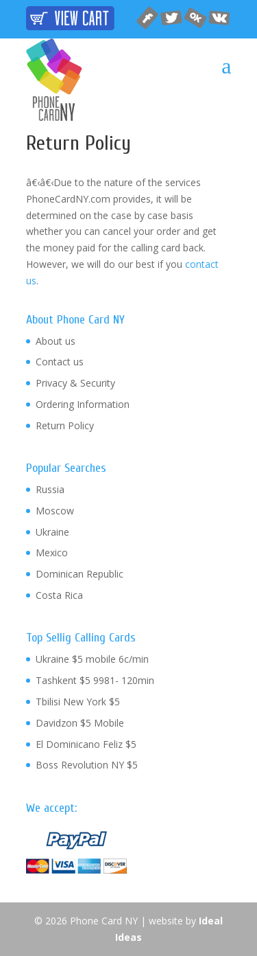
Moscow (55, 510)
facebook (148, 18)
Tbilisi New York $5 (78, 701)
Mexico (52, 552)
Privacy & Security (75, 382)
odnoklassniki (196, 18)
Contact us (60, 361)
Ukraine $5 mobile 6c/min (92, 658)
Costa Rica (59, 595)
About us (55, 341)
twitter (172, 18)
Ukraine (52, 531)
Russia (50, 489)
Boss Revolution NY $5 (87, 764)
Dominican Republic (79, 573)
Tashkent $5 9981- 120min (95, 680)
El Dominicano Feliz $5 (86, 744)
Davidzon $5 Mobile (80, 722)
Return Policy (65, 425)
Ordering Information (83, 404)
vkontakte (220, 18)
